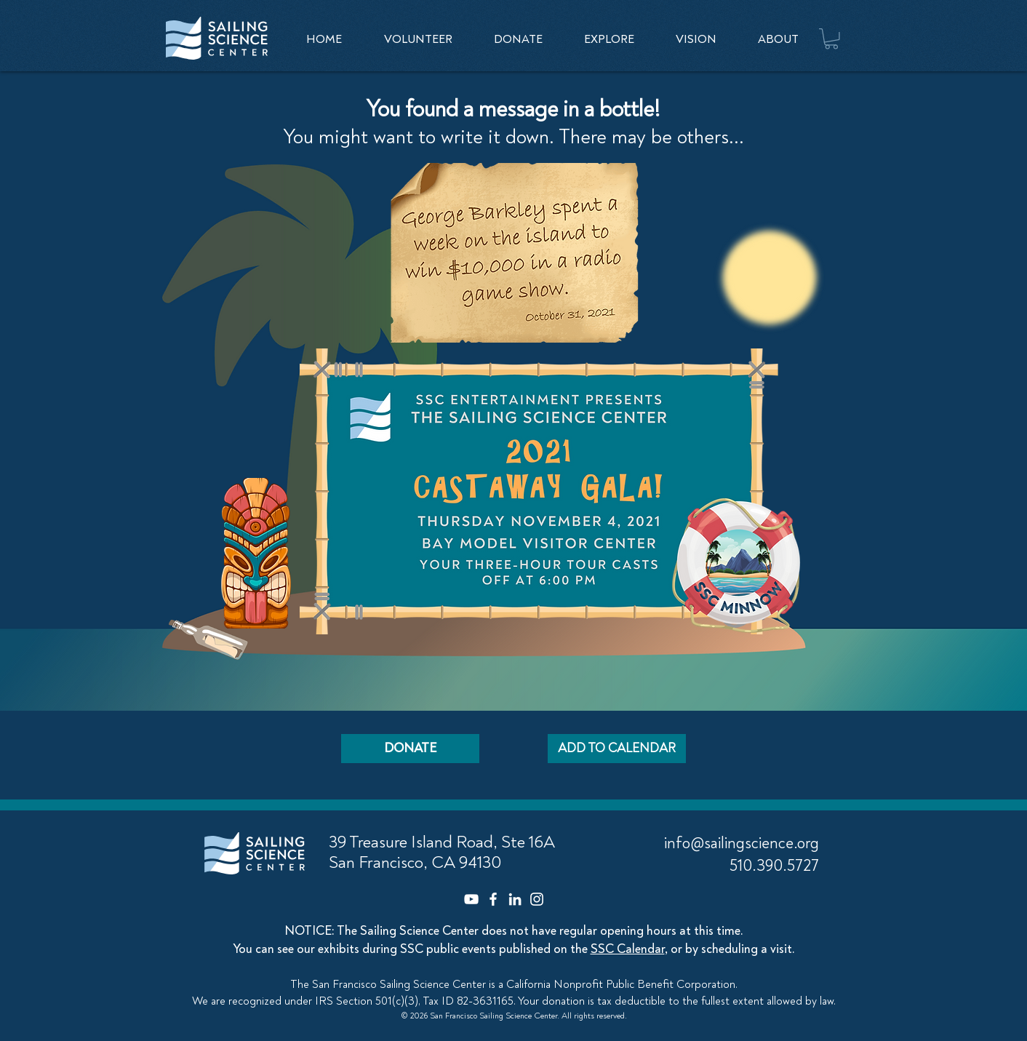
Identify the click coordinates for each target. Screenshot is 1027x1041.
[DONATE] (410, 748)
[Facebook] (493, 899)
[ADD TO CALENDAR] (617, 748)
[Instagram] (537, 899)
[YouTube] (471, 899)
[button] (609, 39)
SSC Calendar (628, 949)
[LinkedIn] (515, 899)
